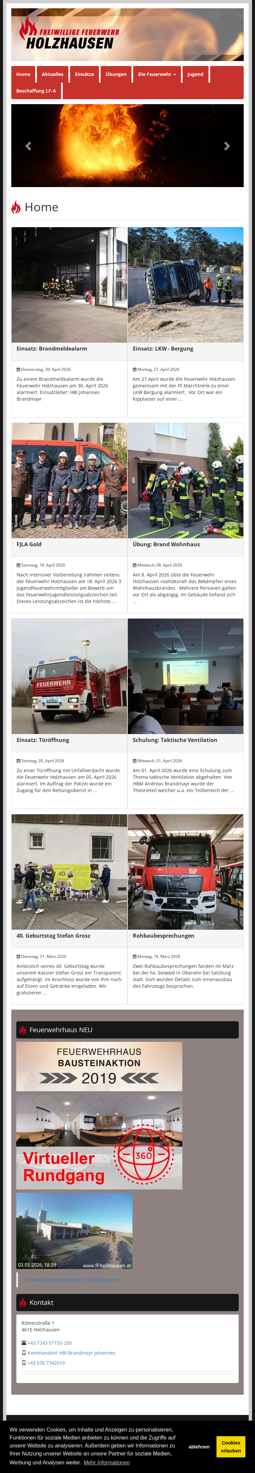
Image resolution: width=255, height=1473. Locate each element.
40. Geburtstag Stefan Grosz (53, 935)
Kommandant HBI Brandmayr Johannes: (72, 1353)
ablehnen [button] (199, 1446)
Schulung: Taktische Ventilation (175, 740)
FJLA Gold (29, 544)
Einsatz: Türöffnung (43, 740)
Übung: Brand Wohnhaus (166, 544)
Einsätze (84, 74)
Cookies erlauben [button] (231, 1446)
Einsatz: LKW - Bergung (163, 348)
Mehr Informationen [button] (107, 1462)
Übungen (116, 74)
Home (23, 74)
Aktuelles (52, 74)
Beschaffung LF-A (36, 91)
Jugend (196, 74)
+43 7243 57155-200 (50, 1343)
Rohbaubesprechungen (164, 935)
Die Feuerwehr (157, 74)
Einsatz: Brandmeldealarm (52, 348)
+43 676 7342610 (46, 1363)
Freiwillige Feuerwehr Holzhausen (72, 1280)
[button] (28, 145)
